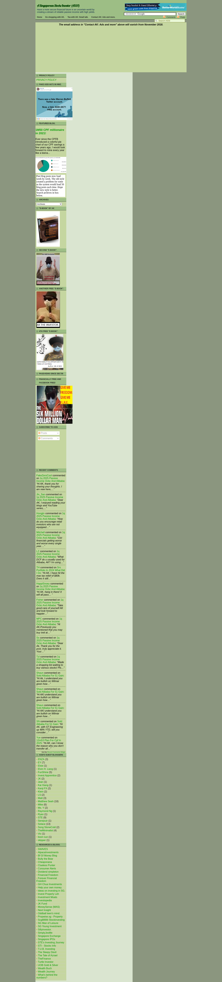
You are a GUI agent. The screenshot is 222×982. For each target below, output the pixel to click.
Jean (40, 782)
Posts (182, 17)
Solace (41, 824)
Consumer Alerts (47, 868)
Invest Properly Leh (48, 894)
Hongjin (40, 513)
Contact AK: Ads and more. (103, 17)
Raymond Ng (45, 811)
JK (39, 778)
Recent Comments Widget (56, 752)
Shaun (39, 673)
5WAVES (43, 849)
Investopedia (45, 900)
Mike (40, 804)
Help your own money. (50, 887)
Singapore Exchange (49, 936)
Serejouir (43, 820)
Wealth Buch (45, 968)
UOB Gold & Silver (48, 965)
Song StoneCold (47, 827)
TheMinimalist (45, 830)
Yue (38, 737)
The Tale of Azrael (47, 955)
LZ (37, 551)
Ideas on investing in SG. (51, 890)
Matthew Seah (45, 801)
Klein (40, 791)
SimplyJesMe (45, 932)
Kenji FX (42, 788)
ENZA (41, 759)
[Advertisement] (111, 49)
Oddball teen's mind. (49, 913)
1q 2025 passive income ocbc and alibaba (50, 479)
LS (39, 795)
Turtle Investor (45, 962)
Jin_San (40, 494)
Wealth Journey (46, 971)
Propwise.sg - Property (50, 916)
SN (38, 721)
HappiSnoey (43, 583)
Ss (37, 637)
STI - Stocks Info (47, 945)
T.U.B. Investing (46, 949)
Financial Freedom (48, 875)
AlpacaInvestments (48, 852)
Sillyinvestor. (44, 929)
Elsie (40, 765)
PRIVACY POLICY (46, 80)
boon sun (43, 837)
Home (39, 17)
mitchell (40, 532)
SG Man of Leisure (48, 923)
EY (39, 762)
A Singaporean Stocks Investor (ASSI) (58, 6)
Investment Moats (47, 897)
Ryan (41, 814)
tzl (38, 656)
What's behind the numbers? (46, 976)
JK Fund (42, 903)
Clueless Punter (46, 865)
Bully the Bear (45, 858)
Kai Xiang (43, 785)
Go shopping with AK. (54, 17)
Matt (40, 798)
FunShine (43, 772)
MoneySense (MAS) (49, 907)
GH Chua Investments (50, 884)
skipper (42, 840)
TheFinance (44, 958)
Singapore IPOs (46, 939)
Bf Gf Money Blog (47, 855)
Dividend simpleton (48, 871)
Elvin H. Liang (45, 769)
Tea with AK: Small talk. (78, 17)
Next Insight (44, 910)
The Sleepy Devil (47, 952)
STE (40, 817)
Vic (39, 833)
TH (38, 567)
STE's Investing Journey (51, 942)
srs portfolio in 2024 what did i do (50, 570)
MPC (39, 618)
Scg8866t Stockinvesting (51, 920)
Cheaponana (45, 862)
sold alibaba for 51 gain (50, 675)
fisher (39, 599)
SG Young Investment (50, 926)
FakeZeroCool (44, 475)
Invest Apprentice (47, 775)
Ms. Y (41, 807)
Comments (170, 17)
